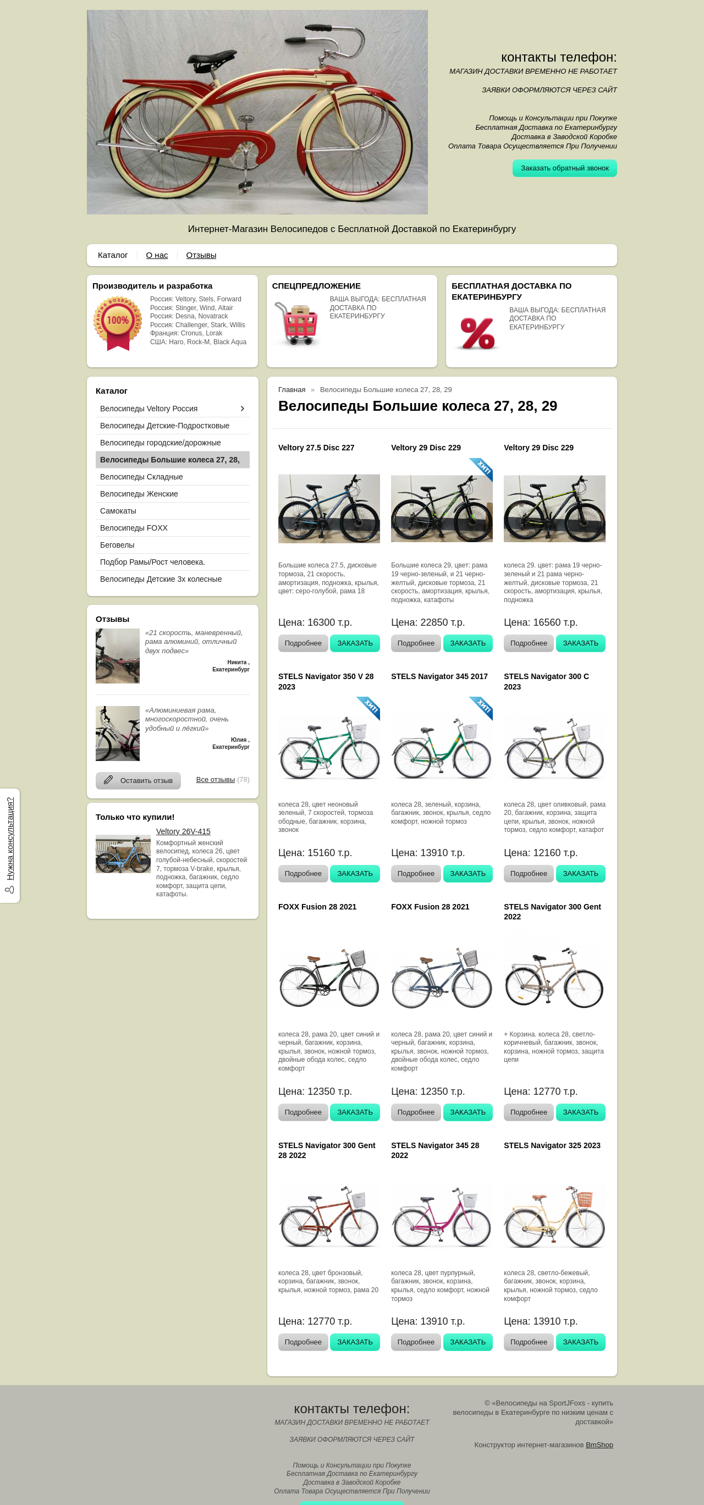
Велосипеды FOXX (134, 527)
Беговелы (117, 545)
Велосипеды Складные (141, 476)
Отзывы (201, 255)
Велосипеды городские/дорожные (160, 442)
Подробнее (303, 643)
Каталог (113, 255)
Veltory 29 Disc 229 (426, 447)
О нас (157, 255)
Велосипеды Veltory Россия (148, 408)
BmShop (599, 1445)
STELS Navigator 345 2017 (439, 676)
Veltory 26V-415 (183, 831)
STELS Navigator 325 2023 (552, 1145)
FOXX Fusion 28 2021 (317, 906)
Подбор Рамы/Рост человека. (152, 562)
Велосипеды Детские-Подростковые (164, 425)
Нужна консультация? (9, 838)
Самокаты (118, 510)
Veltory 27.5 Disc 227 (316, 447)
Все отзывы (215, 779)
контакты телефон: (559, 56)
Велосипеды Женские (139, 493)
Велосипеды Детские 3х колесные (161, 579)
